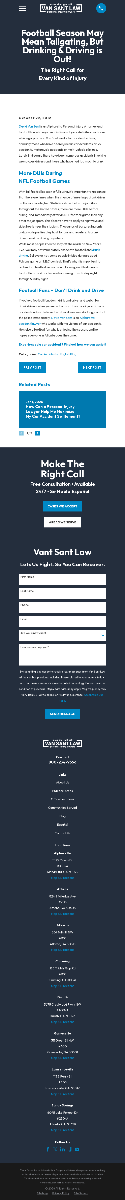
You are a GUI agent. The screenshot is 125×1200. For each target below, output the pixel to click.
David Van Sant (29, 126)
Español (62, 824)
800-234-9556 (62, 761)
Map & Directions (62, 878)
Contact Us (62, 833)
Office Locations (62, 799)
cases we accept (62, 506)
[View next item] (37, 433)
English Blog (68, 354)
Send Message (62, 714)
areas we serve (62, 522)
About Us (62, 782)
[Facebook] (48, 1149)
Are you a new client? (34, 633)
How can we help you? (35, 647)
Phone (25, 605)
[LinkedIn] (62, 1149)
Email (24, 619)
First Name (27, 577)
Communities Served (62, 808)
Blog (62, 816)
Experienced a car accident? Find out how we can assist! (62, 344)
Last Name (27, 591)
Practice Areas (62, 791)
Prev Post (32, 367)
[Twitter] (55, 1149)
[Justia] (70, 1149)
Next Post (92, 367)
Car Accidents (48, 354)
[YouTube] (77, 1149)
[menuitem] (42, 1193)
